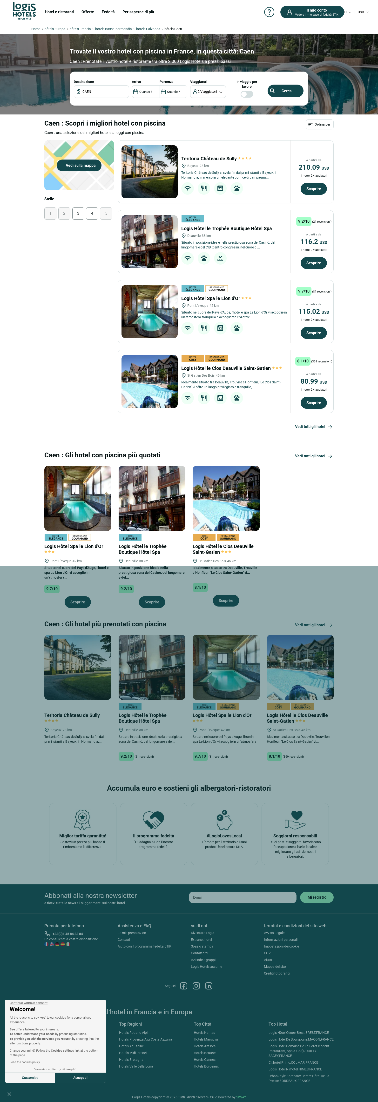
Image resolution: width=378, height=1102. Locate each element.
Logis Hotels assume (206, 966)
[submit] (317, 897)
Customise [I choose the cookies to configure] (30, 1078)
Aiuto (268, 960)
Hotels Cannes (205, 1060)
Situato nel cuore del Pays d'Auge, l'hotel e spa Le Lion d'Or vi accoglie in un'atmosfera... (76, 572)
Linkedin (208, 986)
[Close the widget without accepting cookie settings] (28, 1003)
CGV (267, 953)
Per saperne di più (138, 12)
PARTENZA (167, 82)
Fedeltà (108, 12)
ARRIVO (136, 82)
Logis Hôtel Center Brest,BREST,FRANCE (299, 1033)
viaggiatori (198, 82)
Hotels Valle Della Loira (136, 1066)
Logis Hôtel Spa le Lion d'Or (216, 298)
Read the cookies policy (25, 1062)
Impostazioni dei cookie (281, 946)
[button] (9, 1094)
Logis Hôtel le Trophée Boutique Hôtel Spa (227, 228)
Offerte (87, 12)
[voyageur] (208, 91)
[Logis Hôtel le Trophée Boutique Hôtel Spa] (150, 241)
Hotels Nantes (204, 1033)
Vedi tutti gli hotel (314, 427)
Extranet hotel (201, 940)
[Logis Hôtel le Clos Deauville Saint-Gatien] (150, 381)
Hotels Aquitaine (131, 1046)
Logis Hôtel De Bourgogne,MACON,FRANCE (301, 1039)
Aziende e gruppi (203, 960)
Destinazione (84, 82)
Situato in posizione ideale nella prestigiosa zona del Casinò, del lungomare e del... (152, 572)
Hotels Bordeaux (206, 1066)
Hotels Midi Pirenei (133, 1053)
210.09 (314, 167)
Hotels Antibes (205, 1046)
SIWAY (241, 1097)
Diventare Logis (202, 933)
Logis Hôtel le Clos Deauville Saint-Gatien (231, 368)
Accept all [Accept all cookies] (80, 1078)
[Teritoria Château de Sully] (150, 171)
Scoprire (313, 189)
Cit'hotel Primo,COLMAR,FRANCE (293, 1062)
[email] (243, 897)
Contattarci (199, 953)
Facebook (183, 986)
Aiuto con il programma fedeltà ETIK (144, 946)
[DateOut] (173, 91)
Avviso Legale (274, 933)
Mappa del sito (275, 966)
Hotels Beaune (205, 1053)
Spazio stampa (202, 946)
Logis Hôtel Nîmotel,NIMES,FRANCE (295, 1069)
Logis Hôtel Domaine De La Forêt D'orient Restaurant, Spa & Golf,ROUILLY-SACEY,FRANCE (299, 1051)
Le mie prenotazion (132, 933)
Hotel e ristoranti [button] (59, 12)
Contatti (124, 940)
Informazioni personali (280, 940)
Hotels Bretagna (131, 1060)
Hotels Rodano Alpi (133, 1033)
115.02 (314, 311)
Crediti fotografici (277, 973)
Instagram (196, 986)
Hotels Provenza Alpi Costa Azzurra (145, 1039)
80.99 (314, 381)
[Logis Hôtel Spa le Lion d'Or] (150, 311)
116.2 (314, 242)
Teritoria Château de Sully (216, 158)
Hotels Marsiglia (206, 1039)
